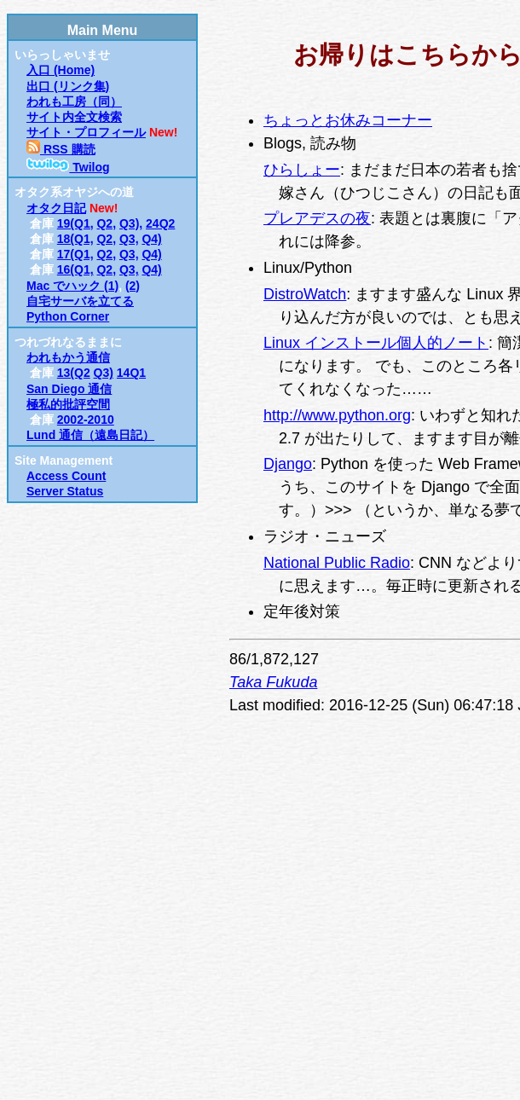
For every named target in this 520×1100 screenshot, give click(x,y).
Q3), (130, 223)
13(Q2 (73, 372)
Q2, (106, 223)
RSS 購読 (60, 149)
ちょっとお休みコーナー (347, 120)
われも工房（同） (74, 101)
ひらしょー (301, 169)
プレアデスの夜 (317, 218)
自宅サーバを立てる (80, 301)
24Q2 (160, 223)
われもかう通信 (68, 357)
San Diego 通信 (69, 389)
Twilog (68, 167)
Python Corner (67, 316)
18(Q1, (75, 239)
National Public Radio (336, 562)
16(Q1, (75, 269)
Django (287, 463)
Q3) (103, 372)
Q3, (129, 239)
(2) (132, 285)
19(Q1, (75, 223)
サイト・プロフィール (86, 132)
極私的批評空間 (68, 404)
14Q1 (131, 372)
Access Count (66, 476)
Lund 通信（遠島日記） (90, 435)
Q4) (151, 239)
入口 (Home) (60, 70)
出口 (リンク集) (67, 86)
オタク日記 (56, 208)
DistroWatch (304, 294)
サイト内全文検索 (74, 117)
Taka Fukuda (273, 682)
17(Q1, (75, 254)
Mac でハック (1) (72, 285)
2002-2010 (85, 419)
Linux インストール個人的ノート (375, 342)
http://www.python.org (337, 415)
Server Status (64, 491)
